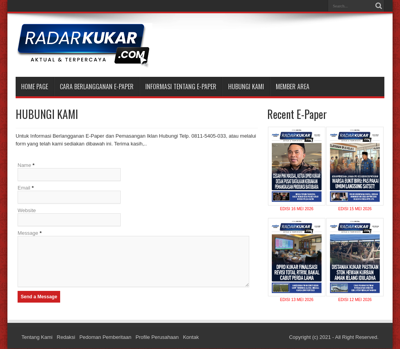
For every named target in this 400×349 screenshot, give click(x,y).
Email (24, 188)
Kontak (190, 337)
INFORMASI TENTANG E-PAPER (180, 86)
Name (24, 165)
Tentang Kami (37, 337)
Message (28, 233)
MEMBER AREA (292, 86)
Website (27, 210)
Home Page (34, 86)
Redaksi (66, 337)
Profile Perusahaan (157, 337)
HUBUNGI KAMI (246, 86)
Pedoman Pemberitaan (105, 337)
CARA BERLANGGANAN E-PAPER (97, 86)
